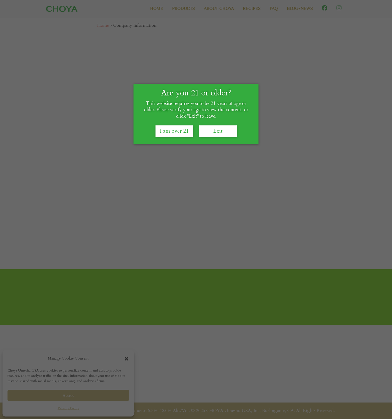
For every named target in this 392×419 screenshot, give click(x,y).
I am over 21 (174, 142)
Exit (218, 142)
